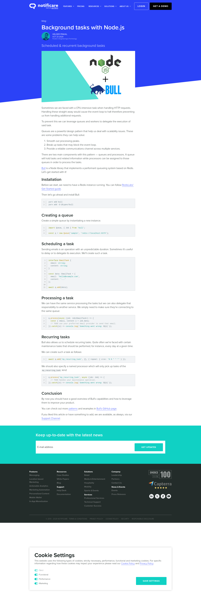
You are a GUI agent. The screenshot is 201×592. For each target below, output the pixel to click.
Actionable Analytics (38, 486)
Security (125, 519)
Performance (44, 579)
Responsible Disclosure (143, 519)
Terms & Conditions (78, 519)
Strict (41, 570)
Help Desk (61, 490)
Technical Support (92, 502)
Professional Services (94, 498)
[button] (68, 6)
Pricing (80, 6)
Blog (44, 20)
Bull (44, 168)
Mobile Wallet (35, 497)
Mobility (87, 486)
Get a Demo (160, 6)
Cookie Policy (112, 519)
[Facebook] (163, 496)
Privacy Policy (96, 519)
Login (141, 6)
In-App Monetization (38, 501)
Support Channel (51, 418)
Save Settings (151, 581)
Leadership (117, 475)
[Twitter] (157, 496)
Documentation (64, 494)
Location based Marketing (36, 480)
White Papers (63, 479)
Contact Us (117, 483)
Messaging (34, 475)
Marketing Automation (39, 490)
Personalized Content (39, 493)
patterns (73, 408)
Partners (115, 479)
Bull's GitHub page (107, 408)
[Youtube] (169, 496)
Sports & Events (91, 490)
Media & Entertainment (94, 479)
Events (115, 490)
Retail (86, 475)
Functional (43, 574)
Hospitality (89, 483)
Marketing (43, 583)
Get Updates (148, 447)
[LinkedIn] (151, 496)
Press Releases (119, 494)
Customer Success (92, 506)
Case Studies (63, 475)
